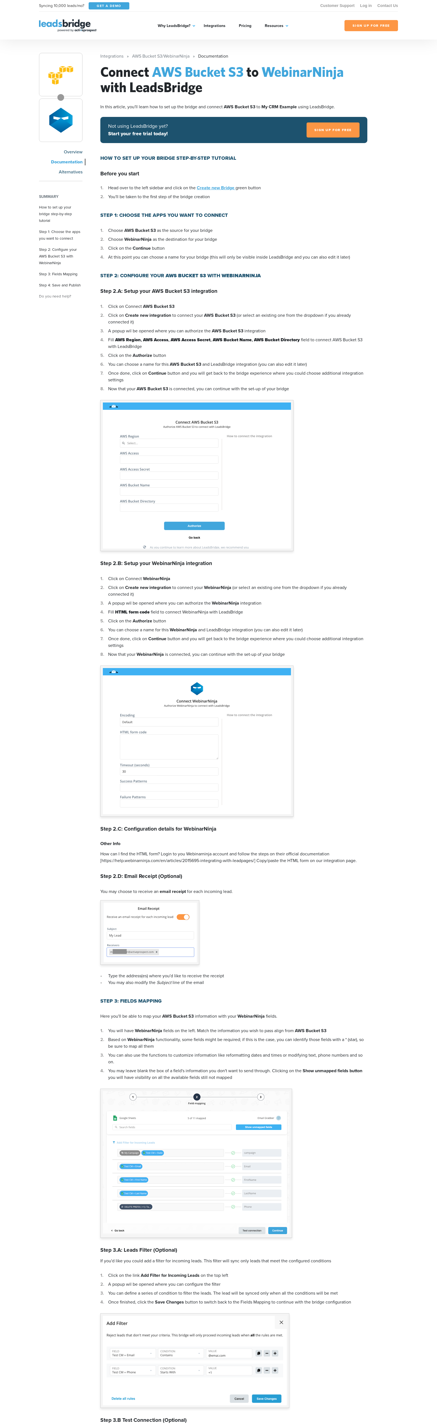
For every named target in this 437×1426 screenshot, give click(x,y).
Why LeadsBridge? (174, 26)
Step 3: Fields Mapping (58, 274)
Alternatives (70, 172)
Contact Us (387, 5)
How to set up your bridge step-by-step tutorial (55, 213)
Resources (274, 26)
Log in (366, 5)
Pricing (245, 26)
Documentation (66, 162)
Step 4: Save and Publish (60, 285)
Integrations (214, 26)
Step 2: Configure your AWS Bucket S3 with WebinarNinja (58, 256)
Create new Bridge (216, 188)
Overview (73, 152)
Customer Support (337, 5)
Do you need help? (55, 296)
